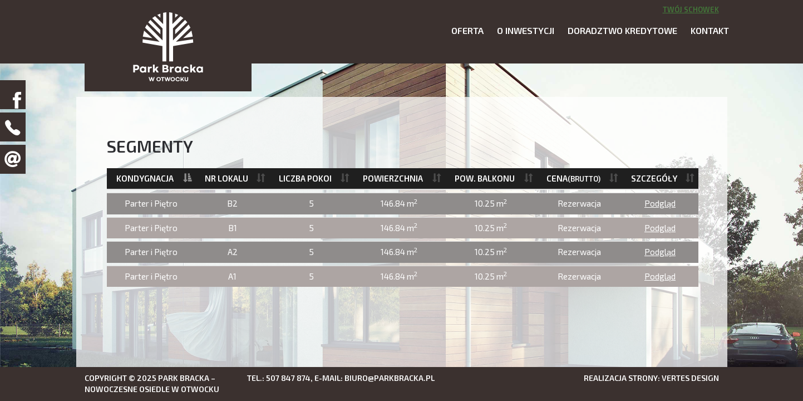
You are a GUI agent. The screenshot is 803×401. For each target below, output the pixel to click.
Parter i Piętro (151, 203)
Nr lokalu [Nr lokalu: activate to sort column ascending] (226, 178)
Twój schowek (691, 9)
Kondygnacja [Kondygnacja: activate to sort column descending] (145, 178)
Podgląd (660, 203)
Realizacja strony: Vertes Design (651, 378)
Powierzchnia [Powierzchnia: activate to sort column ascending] (393, 178)
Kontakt (710, 30)
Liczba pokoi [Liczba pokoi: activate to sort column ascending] (305, 178)
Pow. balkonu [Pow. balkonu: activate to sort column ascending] (485, 178)
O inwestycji (525, 30)
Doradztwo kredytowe (622, 30)
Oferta (467, 30)
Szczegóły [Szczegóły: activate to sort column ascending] (654, 178)
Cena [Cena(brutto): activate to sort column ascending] (573, 178)
